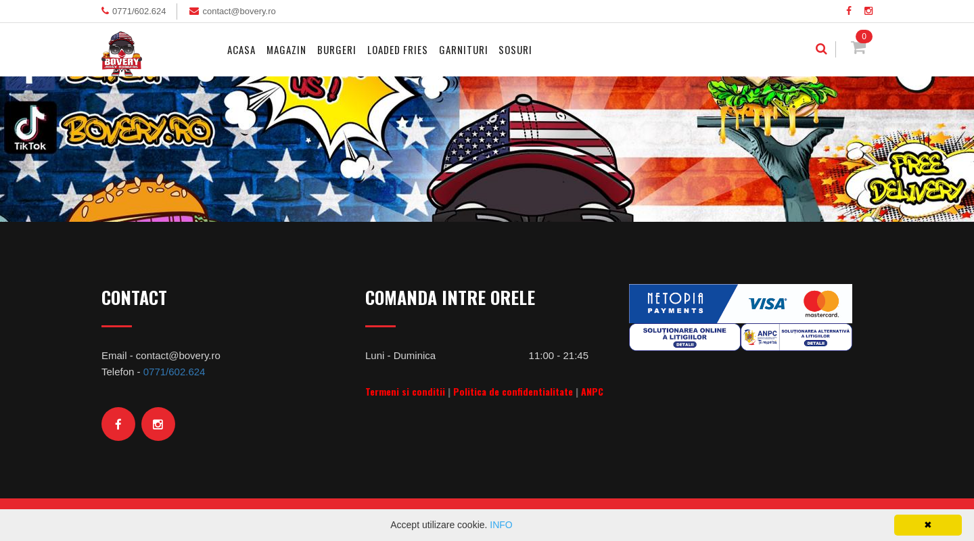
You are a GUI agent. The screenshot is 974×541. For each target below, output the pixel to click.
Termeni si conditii (405, 391)
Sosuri (515, 49)
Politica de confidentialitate (513, 391)
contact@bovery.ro (238, 11)
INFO (501, 524)
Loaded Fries (397, 49)
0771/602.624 (139, 11)
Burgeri (336, 49)
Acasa (241, 49)
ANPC (592, 391)
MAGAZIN (286, 49)
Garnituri (463, 49)
